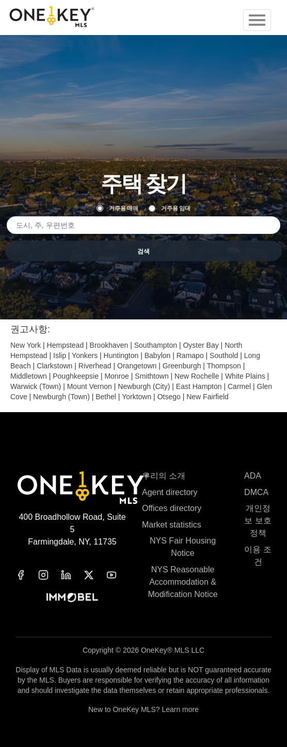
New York (25, 345)
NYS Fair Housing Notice (183, 546)
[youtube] (117, 575)
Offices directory (171, 508)
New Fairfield (207, 397)
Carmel (239, 386)
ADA (252, 475)
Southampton (155, 345)
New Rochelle (196, 376)
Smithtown (151, 376)
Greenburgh (182, 366)
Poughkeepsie (76, 376)
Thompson (224, 366)
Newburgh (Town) (61, 397)
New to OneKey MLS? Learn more (143, 709)
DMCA (256, 492)
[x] (95, 575)
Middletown (28, 376)
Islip (59, 355)
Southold (224, 355)
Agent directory (170, 492)
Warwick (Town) (35, 386)
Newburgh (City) (144, 386)
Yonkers (85, 355)
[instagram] (49, 575)
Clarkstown (54, 366)
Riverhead (94, 366)
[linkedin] (72, 575)
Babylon (158, 355)
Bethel (105, 397)
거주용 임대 (169, 208)
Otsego (169, 397)
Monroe (116, 376)
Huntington (121, 355)
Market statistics (171, 524)
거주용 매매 (117, 208)
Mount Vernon (89, 386)
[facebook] (26, 575)
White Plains (245, 376)
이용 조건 (257, 555)
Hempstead (65, 345)
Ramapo (190, 355)
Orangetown (136, 366)
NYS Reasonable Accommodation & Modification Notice (182, 582)
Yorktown (136, 397)
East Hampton (199, 386)
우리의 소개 (163, 475)
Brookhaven (109, 345)
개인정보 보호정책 (257, 520)
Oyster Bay (200, 345)
